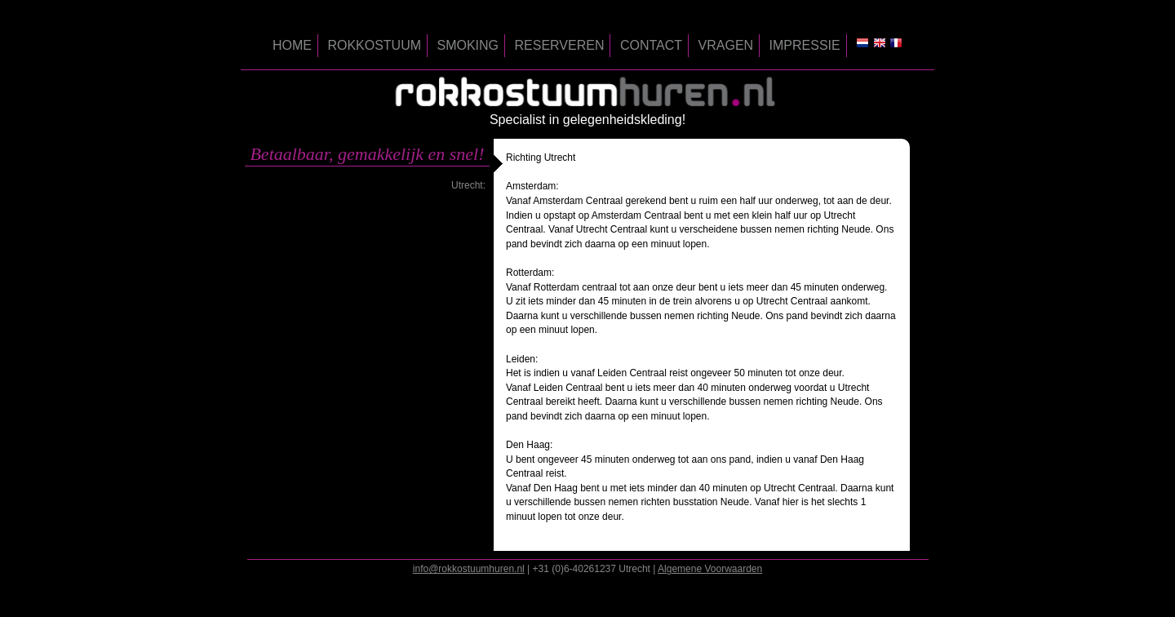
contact (651, 45)
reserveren (560, 45)
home (292, 45)
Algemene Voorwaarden (710, 569)
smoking (468, 45)
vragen (726, 45)
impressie (804, 45)
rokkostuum (374, 45)
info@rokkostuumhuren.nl (469, 569)
